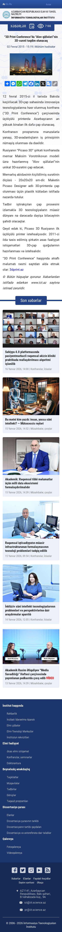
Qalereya (8, 839)
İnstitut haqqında (13, 705)
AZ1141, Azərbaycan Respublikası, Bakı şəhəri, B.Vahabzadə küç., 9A (35, 894)
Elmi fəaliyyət (11, 743)
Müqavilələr (13, 783)
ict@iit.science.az (35, 902)
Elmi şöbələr (13, 725)
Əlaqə (40, 882)
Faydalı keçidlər (42, 878)
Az (4, 4)
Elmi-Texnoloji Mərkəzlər (20, 731)
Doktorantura (14, 763)
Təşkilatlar (12, 777)
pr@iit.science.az (35, 909)
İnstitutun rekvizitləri (18, 737)
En (7, 4)
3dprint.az (16, 269)
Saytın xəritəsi (26, 882)
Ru (10, 4)
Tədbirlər (12, 789)
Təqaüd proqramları (17, 801)
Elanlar (10, 815)
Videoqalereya (14, 852)
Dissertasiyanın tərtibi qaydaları (24, 827)
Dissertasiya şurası (14, 807)
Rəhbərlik (12, 713)
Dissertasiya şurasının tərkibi (23, 821)
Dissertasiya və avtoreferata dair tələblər (29, 832)
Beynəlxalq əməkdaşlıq (16, 769)
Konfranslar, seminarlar (19, 757)
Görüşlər (11, 795)
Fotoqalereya (14, 846)
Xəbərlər (16, 878)
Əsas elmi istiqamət (18, 751)
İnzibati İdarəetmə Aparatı (21, 719)
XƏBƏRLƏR (18, 26)
